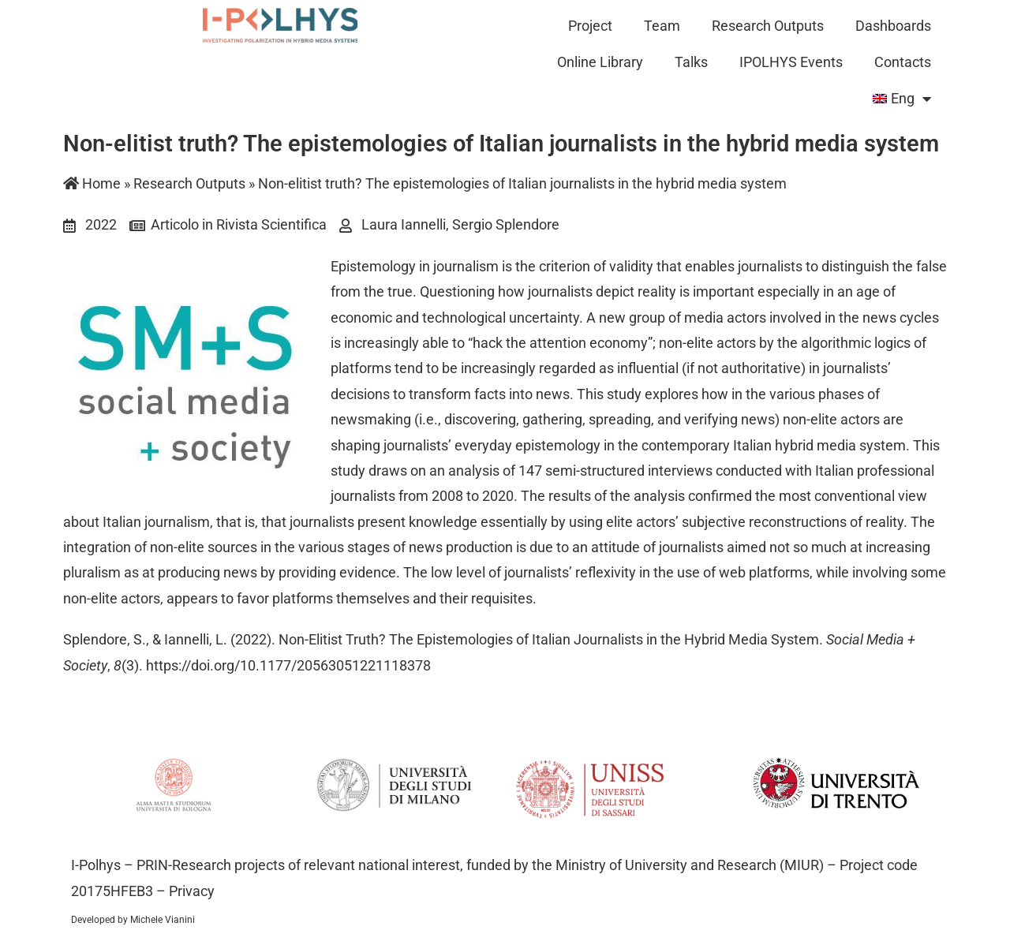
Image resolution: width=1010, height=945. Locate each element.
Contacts (902, 62)
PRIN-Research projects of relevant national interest (296, 865)
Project (590, 25)
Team (662, 25)
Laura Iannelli (403, 224)
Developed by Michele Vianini (133, 919)
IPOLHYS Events (791, 62)
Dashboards (893, 25)
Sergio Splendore (505, 224)
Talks (691, 62)
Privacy (192, 891)
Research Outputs (768, 25)
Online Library (600, 62)
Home (92, 183)
